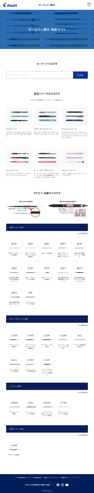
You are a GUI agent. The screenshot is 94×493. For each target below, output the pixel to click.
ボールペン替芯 (47, 4)
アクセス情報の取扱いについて (22, 477)
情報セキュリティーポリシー (51, 477)
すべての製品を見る (83, 233)
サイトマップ (75, 477)
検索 (81, 75)
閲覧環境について (65, 477)
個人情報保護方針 (37, 477)
